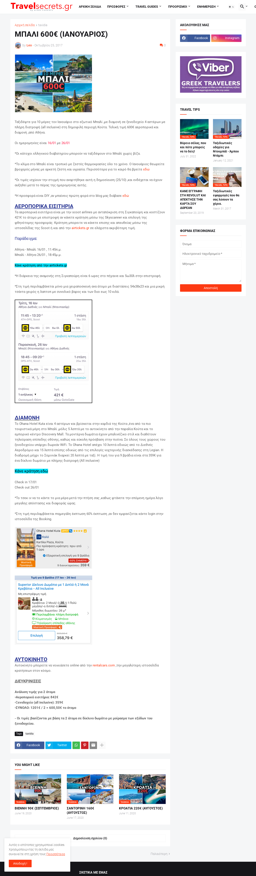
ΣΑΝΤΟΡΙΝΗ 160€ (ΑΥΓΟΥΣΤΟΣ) (80, 810)
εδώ (146, 169)
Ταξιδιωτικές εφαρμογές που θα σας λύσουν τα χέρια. (226, 197)
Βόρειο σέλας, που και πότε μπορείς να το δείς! (193, 147)
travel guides (146, 6)
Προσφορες (116, 6)
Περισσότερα (55, 854)
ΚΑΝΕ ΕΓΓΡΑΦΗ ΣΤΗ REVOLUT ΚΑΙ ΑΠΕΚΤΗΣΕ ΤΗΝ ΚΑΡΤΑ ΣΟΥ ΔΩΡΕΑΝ (193, 199)
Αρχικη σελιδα (90, 6)
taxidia (42, 25)
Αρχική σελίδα (25, 25)
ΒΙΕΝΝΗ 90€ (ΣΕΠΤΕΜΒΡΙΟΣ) (37, 808)
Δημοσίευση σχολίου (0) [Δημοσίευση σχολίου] (90, 838)
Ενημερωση (206, 6)
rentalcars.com (104, 665)
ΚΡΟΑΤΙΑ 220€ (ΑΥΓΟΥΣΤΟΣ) (141, 808)
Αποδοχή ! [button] (20, 863)
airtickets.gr (80, 228)
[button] (231, 7)
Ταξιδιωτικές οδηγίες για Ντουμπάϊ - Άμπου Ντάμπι (226, 149)
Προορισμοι (177, 6)
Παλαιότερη (159, 854)
